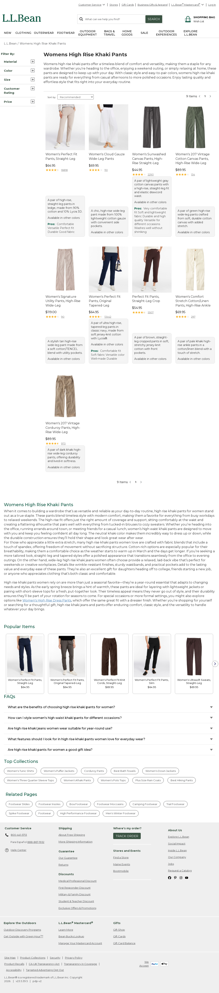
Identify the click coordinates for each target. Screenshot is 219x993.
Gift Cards (128, 4)
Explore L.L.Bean (178, 836)
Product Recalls (14, 963)
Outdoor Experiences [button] (166, 32)
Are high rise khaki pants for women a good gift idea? (50, 750)
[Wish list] (204, 21)
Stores (114, 4)
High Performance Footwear (78, 813)
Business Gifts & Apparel (153, 4)
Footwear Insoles (49, 804)
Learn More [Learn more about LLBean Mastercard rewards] (66, 929)
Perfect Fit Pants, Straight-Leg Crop (146, 299)
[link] (25, 656)
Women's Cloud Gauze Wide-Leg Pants (107, 156)
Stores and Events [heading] (127, 851)
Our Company (177, 857)
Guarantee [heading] (66, 851)
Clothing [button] (23, 33)
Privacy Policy (73, 957)
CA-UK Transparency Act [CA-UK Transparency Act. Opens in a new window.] (44, 963)
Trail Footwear (175, 804)
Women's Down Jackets (160, 770)
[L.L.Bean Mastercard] (188, 4)
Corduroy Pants (94, 770)
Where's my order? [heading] (127, 828)
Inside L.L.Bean (177, 850)
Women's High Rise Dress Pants (46, 600)
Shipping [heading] (65, 828)
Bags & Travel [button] (109, 32)
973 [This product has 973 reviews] (63, 443)
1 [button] (205, 96)
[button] (18, 62)
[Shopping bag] (199, 17)
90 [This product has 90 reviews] (62, 316)
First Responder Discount (75, 887)
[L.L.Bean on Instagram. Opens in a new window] (180, 877)
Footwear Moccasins (110, 804)
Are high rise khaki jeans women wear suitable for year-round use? (60, 728)
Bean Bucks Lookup (71, 936)
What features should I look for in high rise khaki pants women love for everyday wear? (76, 739)
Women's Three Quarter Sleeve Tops (30, 780)
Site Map (10, 957)
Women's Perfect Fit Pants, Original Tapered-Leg (105, 301)
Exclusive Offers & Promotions (77, 908)
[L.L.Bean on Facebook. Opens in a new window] (169, 877)
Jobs (171, 863)
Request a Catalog (180, 870)
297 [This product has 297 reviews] (193, 316)
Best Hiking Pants (182, 780)
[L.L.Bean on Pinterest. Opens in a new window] (175, 877)
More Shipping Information (76, 841)
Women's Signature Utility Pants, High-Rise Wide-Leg (62, 301)
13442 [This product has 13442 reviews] (107, 316)
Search (154, 19)
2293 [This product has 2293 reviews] (151, 174)
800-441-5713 (16, 835)
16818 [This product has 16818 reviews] (64, 170)
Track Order (127, 836)
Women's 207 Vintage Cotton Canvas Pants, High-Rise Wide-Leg (192, 158)
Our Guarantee (68, 857)
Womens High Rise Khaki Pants (43, 43)
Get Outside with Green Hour (23, 936)
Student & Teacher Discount (76, 901)
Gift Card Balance (124, 943)
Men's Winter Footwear (120, 813)
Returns (63, 864)
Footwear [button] (66, 33)
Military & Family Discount (75, 894)
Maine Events (121, 864)
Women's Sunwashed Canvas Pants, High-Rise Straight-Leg (149, 158)
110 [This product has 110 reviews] (106, 170)
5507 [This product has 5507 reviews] (151, 312)
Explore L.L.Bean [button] (190, 32)
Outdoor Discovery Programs (22, 929)
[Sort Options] (75, 96)
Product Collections (32, 957)
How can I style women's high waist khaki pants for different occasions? (65, 718)
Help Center (16, 850)
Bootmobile (121, 870)
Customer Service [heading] (18, 828)
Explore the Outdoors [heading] (20, 923)
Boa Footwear (78, 804)
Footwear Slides (19, 804)
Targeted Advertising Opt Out (45, 970)
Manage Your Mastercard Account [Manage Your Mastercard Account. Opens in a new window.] (80, 943)
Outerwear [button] (44, 33)
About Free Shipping (72, 834)
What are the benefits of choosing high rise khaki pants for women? (61, 707)
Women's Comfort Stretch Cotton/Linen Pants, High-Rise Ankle (193, 301)
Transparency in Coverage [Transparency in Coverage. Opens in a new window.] (80, 963)
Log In (212, 4)
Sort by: (51, 97)
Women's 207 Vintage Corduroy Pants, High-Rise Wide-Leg (62, 427)
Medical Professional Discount (78, 880)
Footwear (44, 813)
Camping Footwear (145, 804)
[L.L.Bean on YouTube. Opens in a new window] (186, 877)
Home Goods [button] (127, 32)
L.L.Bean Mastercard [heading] (76, 923)
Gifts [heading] (116, 923)
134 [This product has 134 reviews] (193, 174)
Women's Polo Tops (113, 780)
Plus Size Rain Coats (148, 780)
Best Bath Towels (124, 770)
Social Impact (176, 843)
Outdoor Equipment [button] (87, 32)
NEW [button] (7, 33)
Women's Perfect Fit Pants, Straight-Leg (61, 156)
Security (55, 957)
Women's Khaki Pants (77, 780)
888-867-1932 (35, 842)
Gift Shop (119, 929)
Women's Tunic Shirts (20, 770)
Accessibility (13, 970)
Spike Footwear (19, 813)
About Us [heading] (175, 830)
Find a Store (121, 857)
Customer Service (91, 4)
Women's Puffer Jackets (59, 770)
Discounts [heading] (66, 874)
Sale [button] (144, 33)
